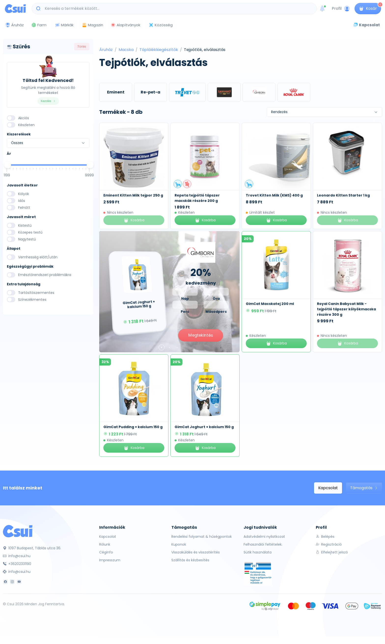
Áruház (106, 50)
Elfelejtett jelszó (332, 552)
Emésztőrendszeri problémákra (44, 274)
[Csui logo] (15, 8)
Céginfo (106, 552)
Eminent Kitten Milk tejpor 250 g (133, 195)
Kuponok (178, 544)
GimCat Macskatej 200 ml (270, 303)
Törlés (81, 46)
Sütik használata (258, 552)
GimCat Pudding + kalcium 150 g (133, 426)
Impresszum (109, 560)
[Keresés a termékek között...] (177, 8)
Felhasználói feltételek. (263, 544)
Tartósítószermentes (36, 292)
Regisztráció (329, 544)
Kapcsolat (328, 488)
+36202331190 (17, 563)
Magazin (92, 24)
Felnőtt (24, 207)
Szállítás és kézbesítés (190, 560)
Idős (21, 200)
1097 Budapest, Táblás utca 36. (32, 548)
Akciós (23, 118)
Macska (126, 50)
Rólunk (104, 544)
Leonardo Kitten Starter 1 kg (343, 195)
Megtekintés (201, 335)
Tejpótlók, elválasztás (204, 50)
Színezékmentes (32, 299)
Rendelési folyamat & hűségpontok (201, 536)
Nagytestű (27, 239)
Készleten (26, 124)
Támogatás (364, 488)
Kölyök (23, 193)
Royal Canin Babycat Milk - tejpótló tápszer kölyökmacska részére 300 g (346, 309)
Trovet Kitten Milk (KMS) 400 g (274, 195)
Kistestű (25, 225)
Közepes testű (30, 232)
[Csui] (17, 531)
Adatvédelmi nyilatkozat (264, 536)
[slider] (7, 164)
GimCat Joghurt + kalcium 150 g (204, 426)
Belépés (325, 536)
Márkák (64, 25)
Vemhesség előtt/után (37, 257)
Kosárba (205, 220)
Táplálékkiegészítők (158, 50)
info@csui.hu (16, 555)
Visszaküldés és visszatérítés (195, 552)
